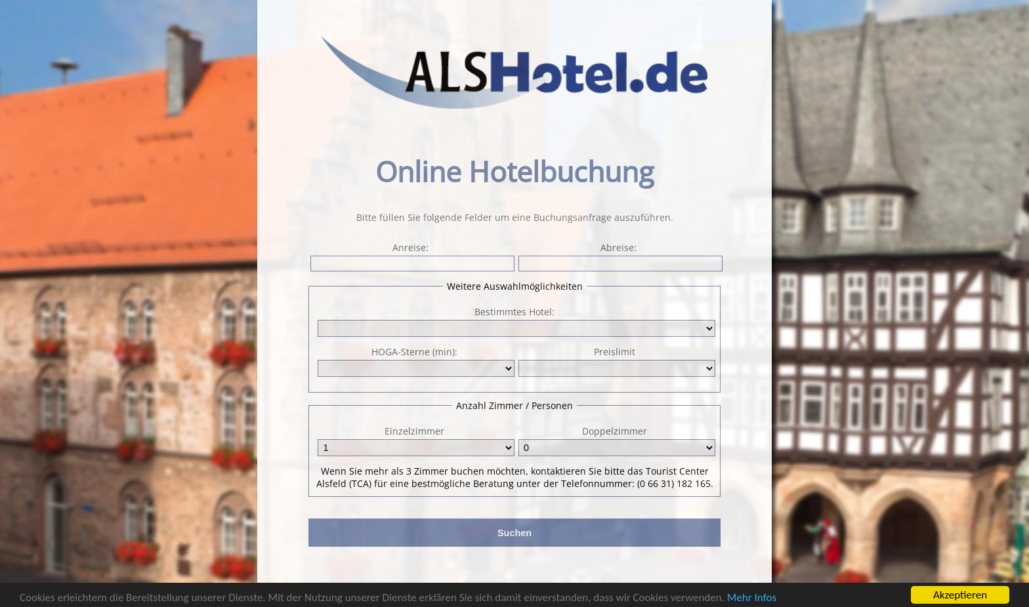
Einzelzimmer (415, 440)
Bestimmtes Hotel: (514, 311)
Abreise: (619, 256)
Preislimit (615, 361)
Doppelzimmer (615, 440)
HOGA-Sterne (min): (415, 361)
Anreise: (411, 256)
